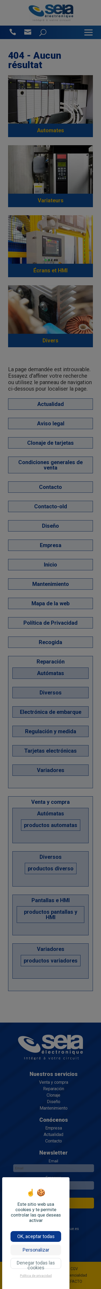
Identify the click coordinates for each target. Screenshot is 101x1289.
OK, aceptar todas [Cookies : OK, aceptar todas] (36, 1236)
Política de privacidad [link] (36, 1276)
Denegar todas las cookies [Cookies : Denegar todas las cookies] (36, 1264)
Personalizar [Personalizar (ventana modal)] (36, 1250)
